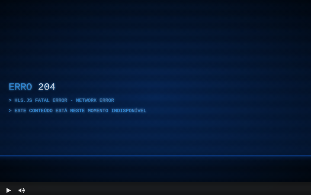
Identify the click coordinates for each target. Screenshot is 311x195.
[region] (155, 97)
